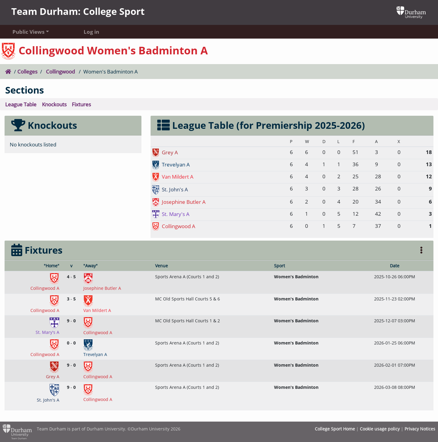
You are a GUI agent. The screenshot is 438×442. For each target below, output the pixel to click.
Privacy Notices (420, 429)
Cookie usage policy (380, 429)
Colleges (27, 71)
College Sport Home (335, 429)
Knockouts (54, 104)
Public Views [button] (28, 31)
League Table (20, 104)
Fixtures (81, 104)
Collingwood (60, 71)
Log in (91, 31)
